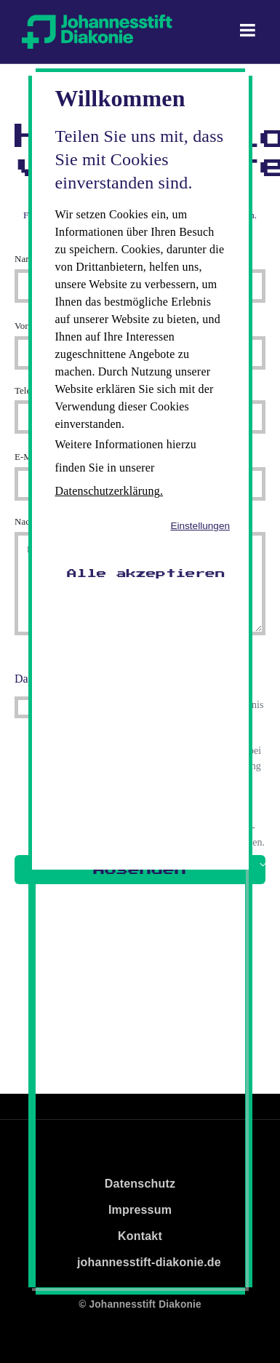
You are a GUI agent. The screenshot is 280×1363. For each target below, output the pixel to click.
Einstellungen (200, 525)
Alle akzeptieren (146, 573)
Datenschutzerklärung (107, 491)
